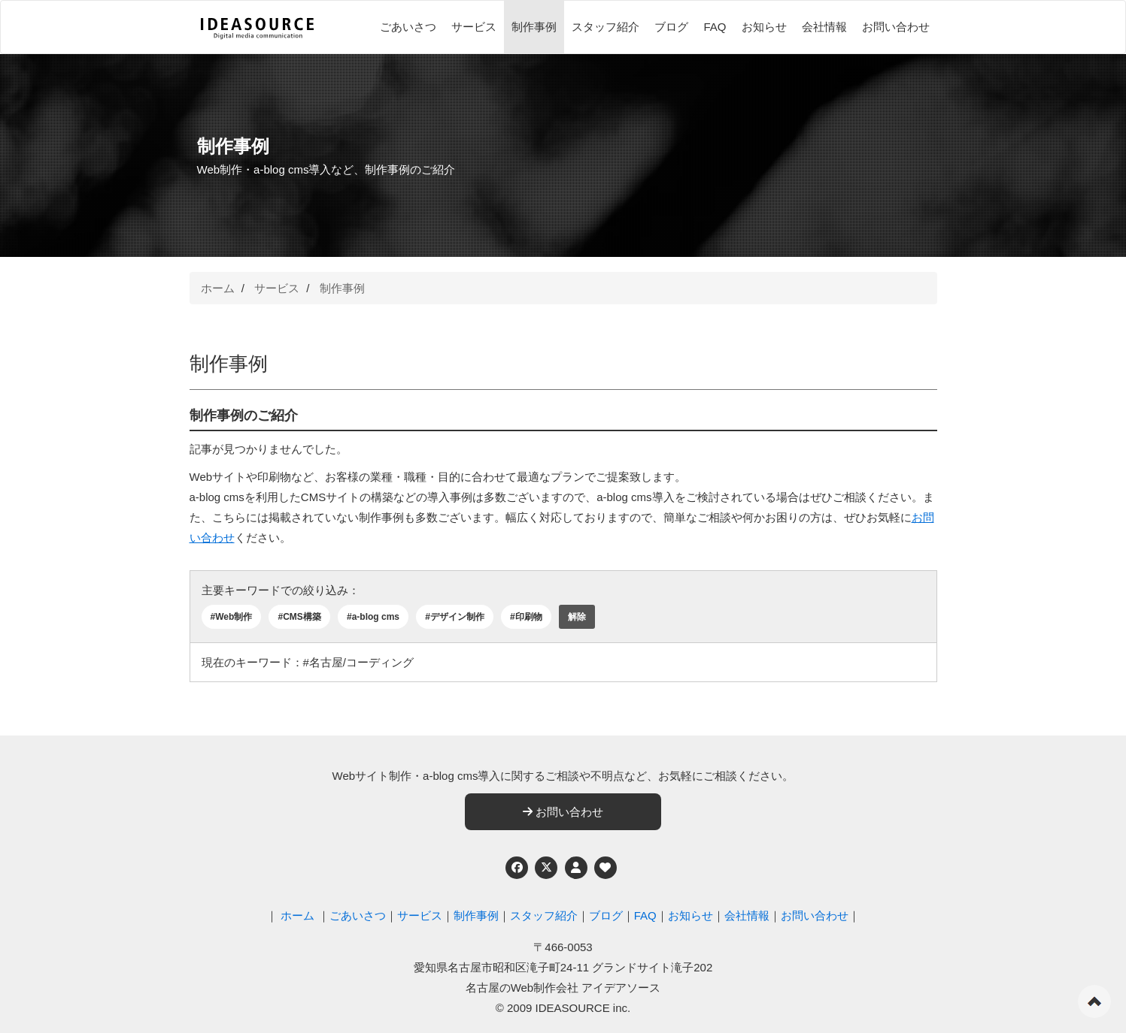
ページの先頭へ (1094, 1001)
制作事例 (534, 26)
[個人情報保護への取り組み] (576, 867)
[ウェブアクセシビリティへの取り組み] (605, 867)
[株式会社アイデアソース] (257, 28)
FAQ (714, 26)
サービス (473, 26)
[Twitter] (546, 867)
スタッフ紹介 (605, 26)
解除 (577, 617)
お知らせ (764, 26)
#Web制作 (232, 617)
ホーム (218, 288)
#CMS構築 (299, 617)
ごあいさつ (408, 26)
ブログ (671, 26)
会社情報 (824, 26)
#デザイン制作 (454, 617)
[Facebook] (516, 867)
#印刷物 (526, 617)
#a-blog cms (373, 617)
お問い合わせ (896, 26)
